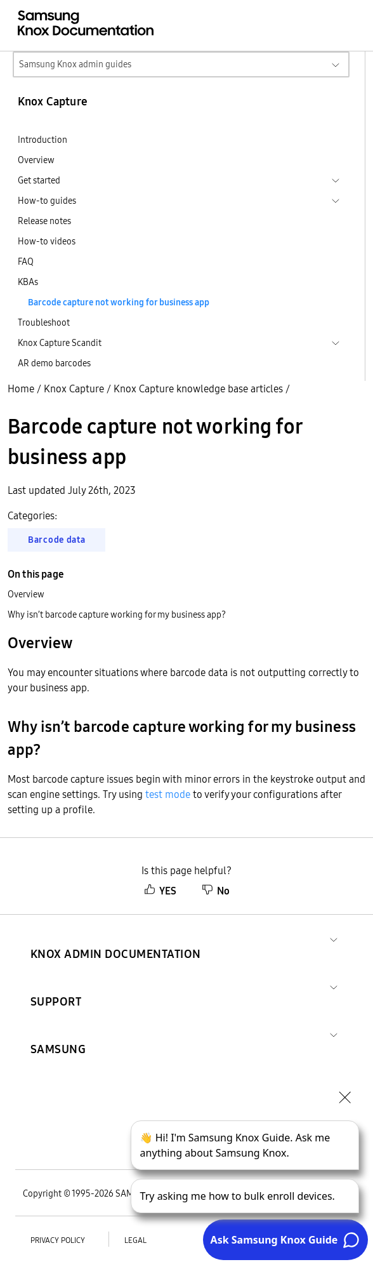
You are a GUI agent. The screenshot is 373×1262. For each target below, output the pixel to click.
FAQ (26, 261)
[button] (115, 938)
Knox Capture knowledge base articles (198, 388)
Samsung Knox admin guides (75, 64)
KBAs (28, 282)
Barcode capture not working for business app (118, 302)
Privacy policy (57, 1240)
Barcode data (56, 539)
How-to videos (46, 241)
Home (21, 388)
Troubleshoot (44, 322)
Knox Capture (74, 388)
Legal (135, 1240)
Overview (36, 160)
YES (160, 891)
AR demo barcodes (54, 363)
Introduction (42, 139)
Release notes (44, 221)
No (216, 891)
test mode (167, 794)
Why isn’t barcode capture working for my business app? (117, 614)
